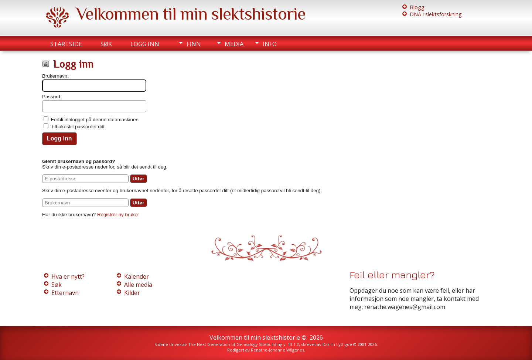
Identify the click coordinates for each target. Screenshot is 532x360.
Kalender (136, 276)
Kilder (132, 293)
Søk (106, 44)
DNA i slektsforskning (436, 14)
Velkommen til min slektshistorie (191, 14)
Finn (194, 44)
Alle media (138, 285)
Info (270, 44)
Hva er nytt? (68, 276)
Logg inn (144, 44)
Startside (66, 44)
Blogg (417, 7)
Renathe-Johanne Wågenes (277, 350)
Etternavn (65, 293)
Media (234, 44)
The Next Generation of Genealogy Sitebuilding (235, 344)
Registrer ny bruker (118, 214)
